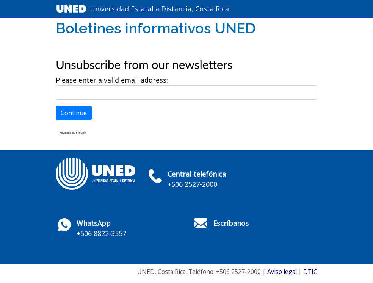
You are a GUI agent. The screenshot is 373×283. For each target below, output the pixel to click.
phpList (81, 132)
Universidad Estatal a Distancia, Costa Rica (159, 8)
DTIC (310, 271)
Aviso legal (282, 271)
